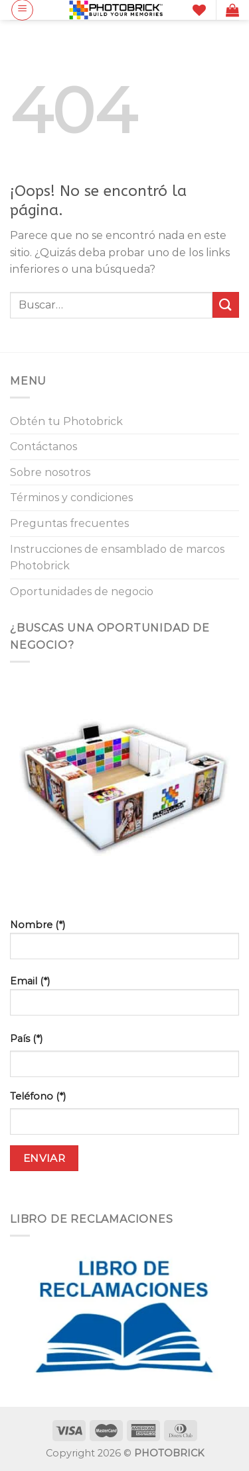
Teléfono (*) (38, 1096)
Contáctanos (43, 446)
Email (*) (124, 1000)
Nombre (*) (124, 944)
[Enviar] (225, 305)
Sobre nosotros (50, 472)
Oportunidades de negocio (81, 591)
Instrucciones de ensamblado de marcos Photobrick (117, 558)
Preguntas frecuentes (69, 523)
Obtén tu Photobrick (66, 421)
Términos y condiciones (71, 497)
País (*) (26, 1039)
